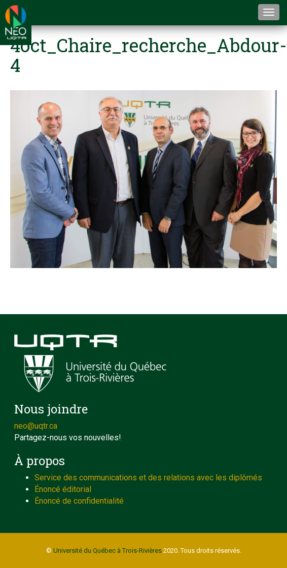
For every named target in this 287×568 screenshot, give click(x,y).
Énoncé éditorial (62, 489)
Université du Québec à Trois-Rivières (107, 550)
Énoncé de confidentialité (79, 501)
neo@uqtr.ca (35, 426)
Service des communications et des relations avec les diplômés (148, 477)
